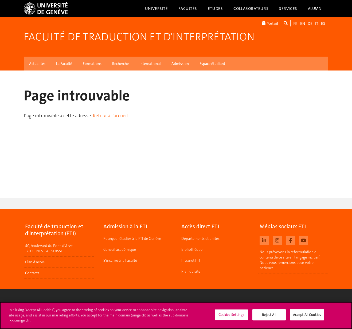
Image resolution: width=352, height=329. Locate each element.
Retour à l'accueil (110, 115)
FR (295, 23)
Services (288, 8)
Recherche (120, 63)
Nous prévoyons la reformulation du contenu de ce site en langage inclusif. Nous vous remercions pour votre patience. (290, 259)
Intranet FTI (190, 260)
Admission (180, 63)
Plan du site (190, 271)
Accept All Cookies (307, 317)
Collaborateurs (250, 8)
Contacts (32, 273)
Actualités (37, 63)
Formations (92, 63)
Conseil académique (119, 249)
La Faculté (64, 63)
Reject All (269, 317)
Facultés (187, 8)
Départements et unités (200, 238)
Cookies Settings (231, 317)
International (150, 63)
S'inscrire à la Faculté (120, 260)
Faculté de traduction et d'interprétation (139, 37)
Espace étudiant (212, 63)
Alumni (315, 8)
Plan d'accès (35, 262)
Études (215, 8)
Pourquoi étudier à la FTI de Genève (132, 238)
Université (156, 8)
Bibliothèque (191, 249)
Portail (270, 23)
